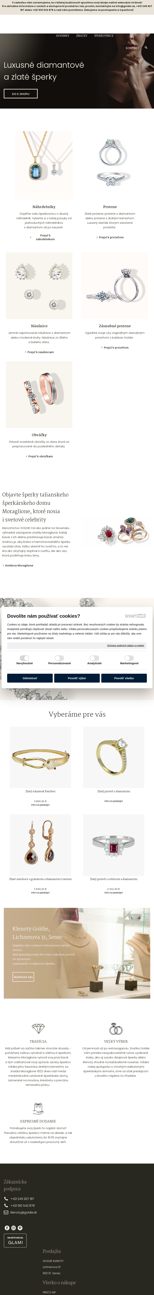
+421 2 (15, 1199)
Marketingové (129, 663)
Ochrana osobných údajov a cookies (125, 645)
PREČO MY (72, 1198)
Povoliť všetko (124, 678)
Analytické (94, 663)
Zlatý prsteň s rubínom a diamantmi (113, 879)
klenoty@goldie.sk (24, 1212)
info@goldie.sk (125, 6)
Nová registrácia (133, 1219)
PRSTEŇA (114, 1207)
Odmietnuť (30, 678)
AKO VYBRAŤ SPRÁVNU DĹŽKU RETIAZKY (107, 1217)
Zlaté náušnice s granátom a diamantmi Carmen (40, 879)
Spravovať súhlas (140, 1292)
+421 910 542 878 (23, 1205)
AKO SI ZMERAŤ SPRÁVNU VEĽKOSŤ (106, 1203)
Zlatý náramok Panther (40, 791)
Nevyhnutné (24, 663)
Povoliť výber (77, 678)
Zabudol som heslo (133, 1224)
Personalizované (59, 663)
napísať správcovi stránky (65, 1292)
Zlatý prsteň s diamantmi (113, 791)
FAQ (68, 1236)
